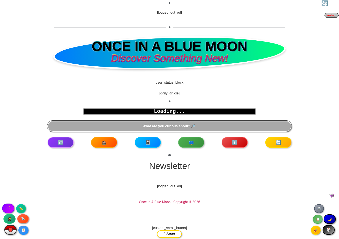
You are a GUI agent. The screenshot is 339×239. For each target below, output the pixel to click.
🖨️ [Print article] (319, 208)
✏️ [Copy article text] (21, 208)
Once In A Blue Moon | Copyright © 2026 (169, 202)
